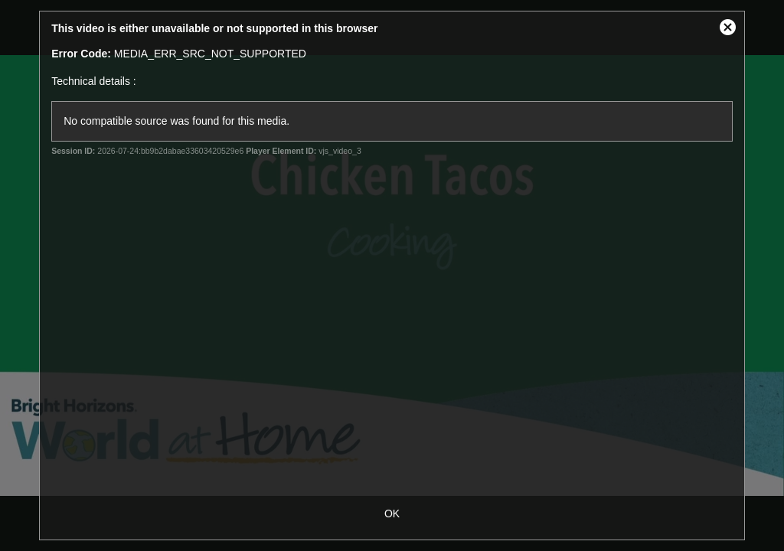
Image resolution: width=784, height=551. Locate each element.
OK (392, 513)
